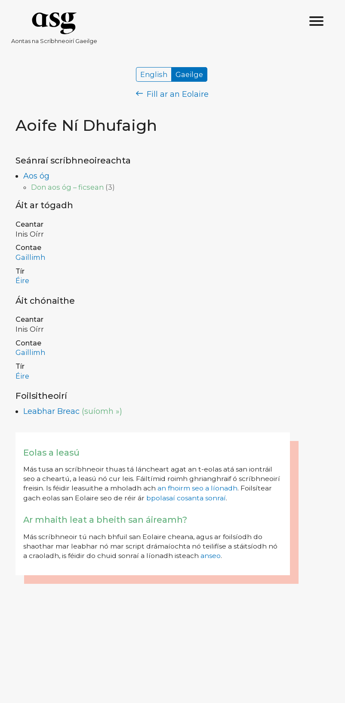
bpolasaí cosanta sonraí (186, 498)
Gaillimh (30, 257)
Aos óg (36, 176)
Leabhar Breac (51, 411)
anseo (210, 556)
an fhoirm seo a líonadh (197, 488)
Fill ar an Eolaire (172, 94)
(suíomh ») (102, 411)
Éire (22, 280)
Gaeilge (189, 74)
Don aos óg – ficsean (67, 187)
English (153, 74)
